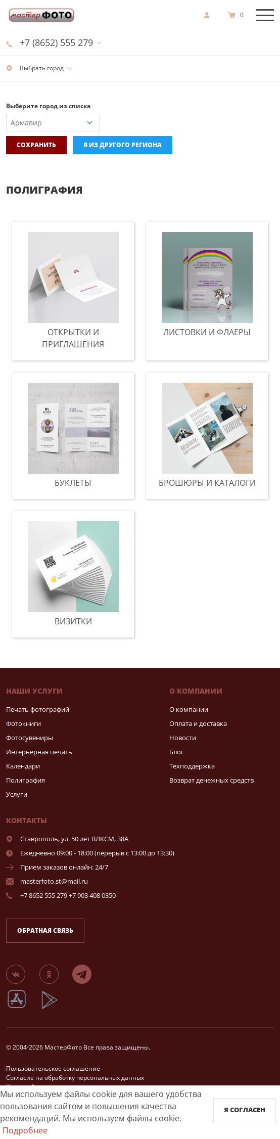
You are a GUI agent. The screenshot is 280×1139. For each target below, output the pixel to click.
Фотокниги (23, 723)
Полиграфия (25, 780)
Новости (182, 737)
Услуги (16, 794)
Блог (176, 751)
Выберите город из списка (48, 106)
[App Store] (23, 1007)
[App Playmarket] (55, 1007)
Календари (23, 765)
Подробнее (25, 1130)
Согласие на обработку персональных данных (75, 1077)
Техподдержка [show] (192, 765)
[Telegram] (88, 973)
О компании (188, 709)
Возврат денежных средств (211, 780)
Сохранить (36, 145)
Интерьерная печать (39, 751)
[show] (210, 15)
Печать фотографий (37, 709)
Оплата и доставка (198, 723)
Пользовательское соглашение (53, 1068)
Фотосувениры (29, 737)
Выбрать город (35, 68)
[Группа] (21, 973)
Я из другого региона (122, 145)
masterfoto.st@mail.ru (54, 881)
